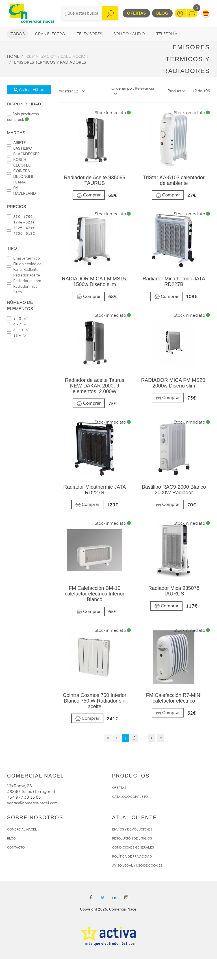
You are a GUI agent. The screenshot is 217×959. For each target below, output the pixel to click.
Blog (162, 13)
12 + (14, 335)
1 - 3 (14, 318)
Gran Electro (50, 34)
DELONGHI (20, 176)
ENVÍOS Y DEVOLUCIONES (132, 829)
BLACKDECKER (23, 154)
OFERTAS (119, 788)
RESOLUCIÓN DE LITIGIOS (132, 838)
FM (12, 187)
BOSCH (16, 159)
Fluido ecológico (24, 264)
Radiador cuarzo (24, 280)
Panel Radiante (23, 269)
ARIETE (16, 142)
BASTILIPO (19, 148)
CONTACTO (16, 847)
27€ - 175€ (19, 216)
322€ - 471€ (21, 227)
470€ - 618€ (21, 233)
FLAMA (16, 182)
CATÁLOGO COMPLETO (130, 797)
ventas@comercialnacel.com (32, 803)
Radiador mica (22, 286)
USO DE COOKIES (149, 865)
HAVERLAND (21, 193)
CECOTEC (19, 165)
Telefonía (166, 34)
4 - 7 (14, 324)
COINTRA (18, 171)
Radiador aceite (23, 275)
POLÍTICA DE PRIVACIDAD (132, 856)
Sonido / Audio (129, 34)
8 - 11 (15, 329)
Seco (14, 292)
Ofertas (136, 13)
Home (13, 56)
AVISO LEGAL (122, 865)
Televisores (89, 34)
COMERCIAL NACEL (22, 829)
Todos (17, 34)
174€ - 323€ (21, 222)
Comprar (89, 195)
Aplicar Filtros (29, 89)
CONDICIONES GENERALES (133, 847)
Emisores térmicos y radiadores (50, 62)
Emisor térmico (23, 258)
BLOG (11, 838)
